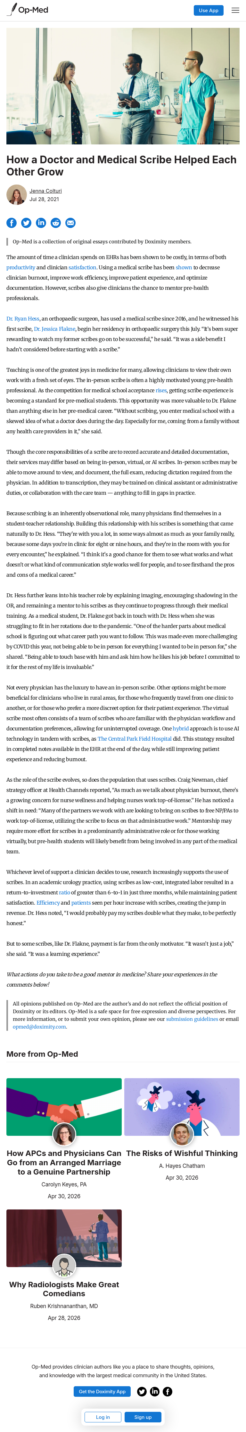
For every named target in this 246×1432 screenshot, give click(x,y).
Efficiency (48, 902)
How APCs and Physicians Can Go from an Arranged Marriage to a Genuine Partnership (64, 1162)
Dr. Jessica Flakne (54, 329)
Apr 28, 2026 (43, 1317)
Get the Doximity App (102, 1391)
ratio (64, 892)
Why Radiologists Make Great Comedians (64, 1289)
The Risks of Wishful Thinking (182, 1153)
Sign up (143, 1417)
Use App (208, 10)
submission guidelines (192, 1019)
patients (81, 902)
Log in (103, 1417)
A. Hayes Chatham (182, 1166)
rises (161, 390)
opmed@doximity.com (39, 1027)
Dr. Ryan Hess (22, 318)
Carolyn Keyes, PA (64, 1184)
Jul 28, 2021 (44, 199)
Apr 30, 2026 (43, 1196)
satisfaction (82, 267)
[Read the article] (64, 1107)
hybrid (181, 728)
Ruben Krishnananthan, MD (64, 1306)
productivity (20, 267)
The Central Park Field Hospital (135, 739)
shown (184, 267)
